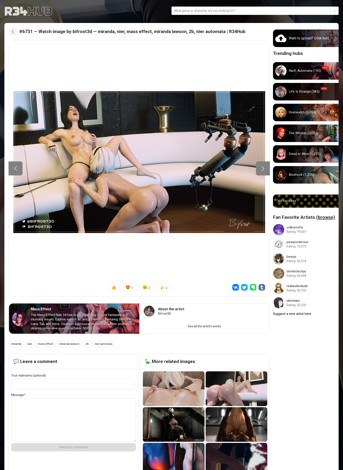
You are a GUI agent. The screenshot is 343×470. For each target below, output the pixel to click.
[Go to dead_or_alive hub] (306, 154)
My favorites (287, 201)
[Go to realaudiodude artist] (306, 288)
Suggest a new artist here (292, 314)
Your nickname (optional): (29, 376)
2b (92, 344)
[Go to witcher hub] (306, 133)
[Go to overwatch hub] (306, 112)
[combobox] (174, 11)
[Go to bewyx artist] (306, 259)
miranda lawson (74, 344)
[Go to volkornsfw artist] (306, 229)
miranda (17, 344)
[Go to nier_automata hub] (306, 71)
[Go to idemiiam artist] (306, 303)
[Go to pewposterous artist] (306, 244)
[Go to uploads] (306, 38)
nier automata (110, 344)
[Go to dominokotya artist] (306, 273)
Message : (19, 396)
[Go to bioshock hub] (306, 175)
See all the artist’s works (204, 327)
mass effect (48, 344)
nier (31, 344)
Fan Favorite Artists (304, 217)
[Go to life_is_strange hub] (306, 91)
